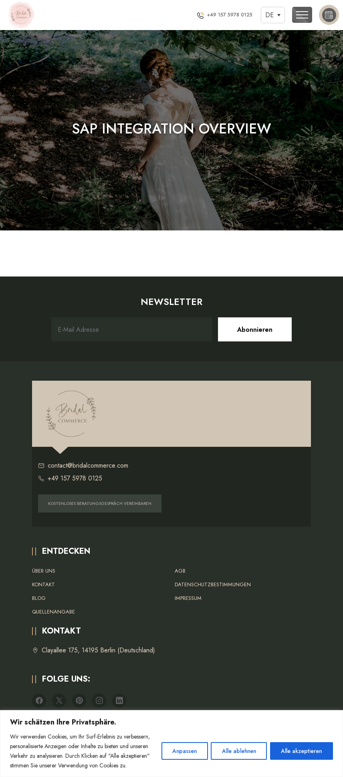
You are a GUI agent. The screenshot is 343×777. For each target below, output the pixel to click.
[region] (171, 738)
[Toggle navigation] (302, 15)
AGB (180, 571)
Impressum (188, 598)
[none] (273, 15)
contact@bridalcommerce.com (83, 465)
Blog (39, 598)
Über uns (43, 571)
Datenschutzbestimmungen (213, 584)
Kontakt (43, 584)
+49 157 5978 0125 (70, 478)
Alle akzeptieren (300, 746)
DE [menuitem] (269, 15)
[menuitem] (273, 15)
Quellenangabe (53, 612)
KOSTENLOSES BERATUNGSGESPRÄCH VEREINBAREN (99, 504)
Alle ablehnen (234, 746)
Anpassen (177, 746)
